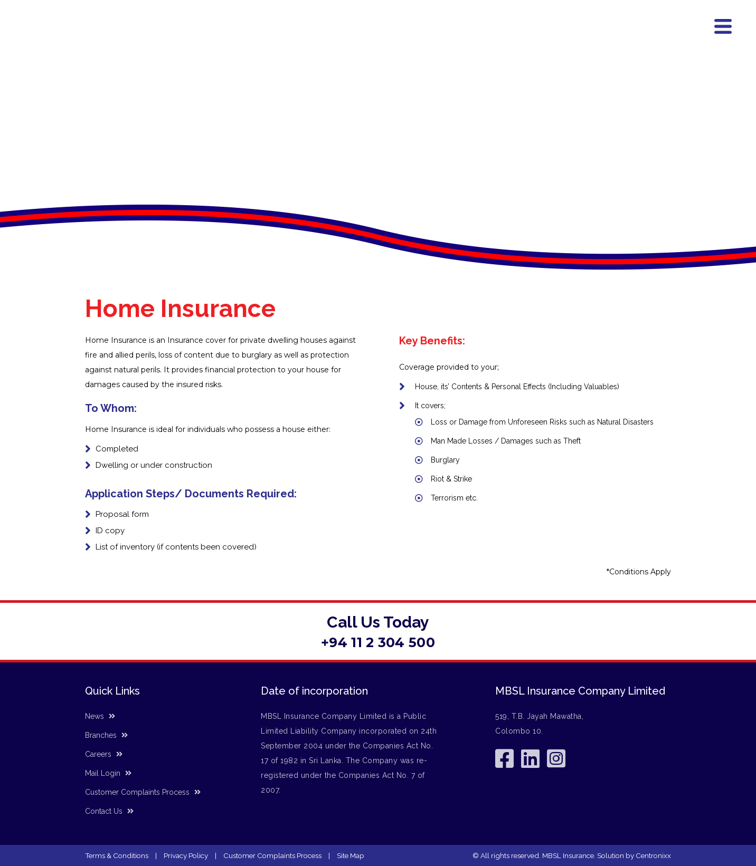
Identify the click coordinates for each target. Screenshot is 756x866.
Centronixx (653, 855)
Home (348, 40)
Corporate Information (544, 40)
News (637, 40)
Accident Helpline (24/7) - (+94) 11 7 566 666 (448, 20)
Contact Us (673, 40)
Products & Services (451, 39)
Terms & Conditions (116, 855)
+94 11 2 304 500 (378, 642)
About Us (381, 40)
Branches (604, 40)
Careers (103, 754)
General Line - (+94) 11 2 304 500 (623, 20)
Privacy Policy (186, 855)
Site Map (350, 855)
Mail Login (108, 773)
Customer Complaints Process (143, 792)
